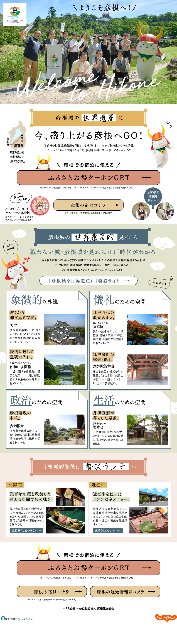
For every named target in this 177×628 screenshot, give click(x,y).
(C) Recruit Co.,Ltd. (19, 618)
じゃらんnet (166, 618)
